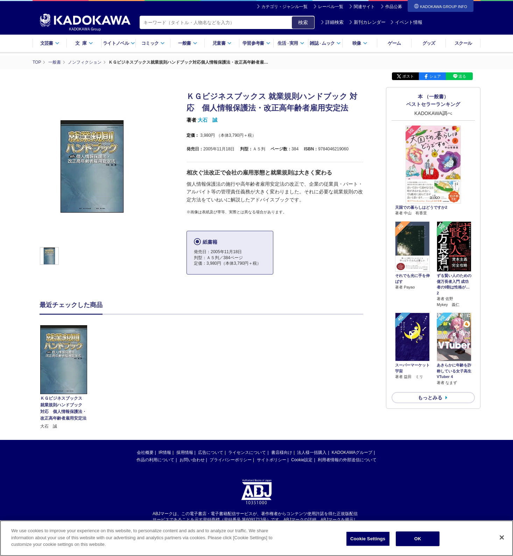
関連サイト (364, 6)
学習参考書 (256, 43)
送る (462, 76)
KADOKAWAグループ (352, 449)
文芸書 (49, 43)
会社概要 (145, 449)
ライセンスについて (247, 449)
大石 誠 (207, 120)
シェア (435, 76)
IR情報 (165, 449)
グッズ (428, 43)
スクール (463, 43)
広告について (210, 449)
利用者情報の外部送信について (347, 457)
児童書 (222, 43)
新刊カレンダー (367, 22)
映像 (359, 43)
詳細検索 (332, 22)
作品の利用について (155, 457)
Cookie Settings (367, 544)
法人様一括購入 (311, 449)
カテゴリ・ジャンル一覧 (284, 6)
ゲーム (394, 43)
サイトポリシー (271, 457)
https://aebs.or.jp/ (231, 522)
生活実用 (290, 43)
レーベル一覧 (330, 6)
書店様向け (281, 449)
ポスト (408, 76)
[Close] (502, 543)
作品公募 (393, 6)
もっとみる (430, 397)
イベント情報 (406, 22)
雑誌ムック (325, 43)
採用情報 (184, 449)
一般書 (187, 43)
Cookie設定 (301, 457)
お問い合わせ (192, 457)
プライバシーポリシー (231, 457)
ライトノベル (119, 43)
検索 (303, 22)
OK (417, 544)
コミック (153, 43)
